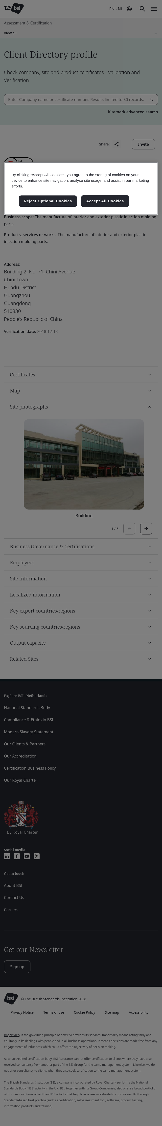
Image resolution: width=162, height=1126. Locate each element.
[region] (81, 188)
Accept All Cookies (105, 201)
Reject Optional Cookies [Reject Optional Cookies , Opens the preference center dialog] (48, 201)
